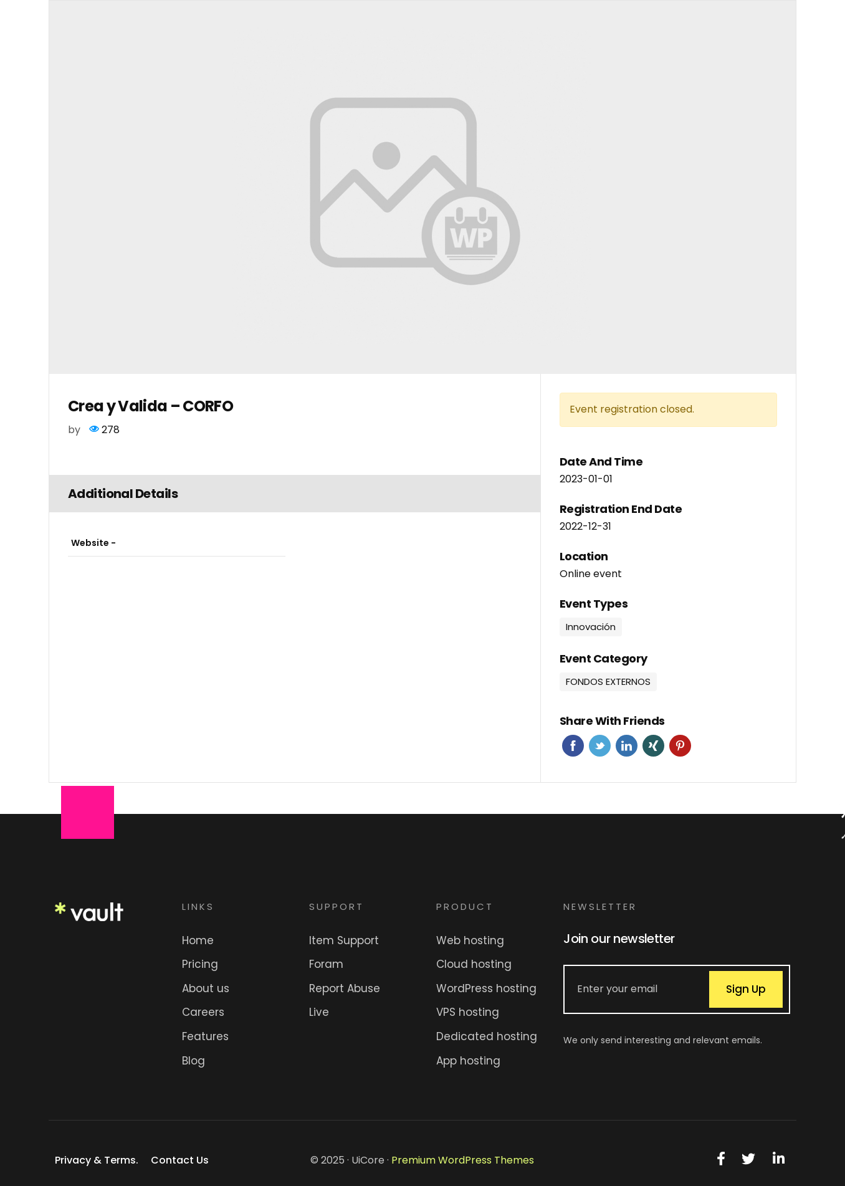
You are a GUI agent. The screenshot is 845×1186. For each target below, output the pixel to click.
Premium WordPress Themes (462, 1160)
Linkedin (626, 746)
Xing (653, 746)
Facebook (573, 746)
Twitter (600, 746)
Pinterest (680, 746)
